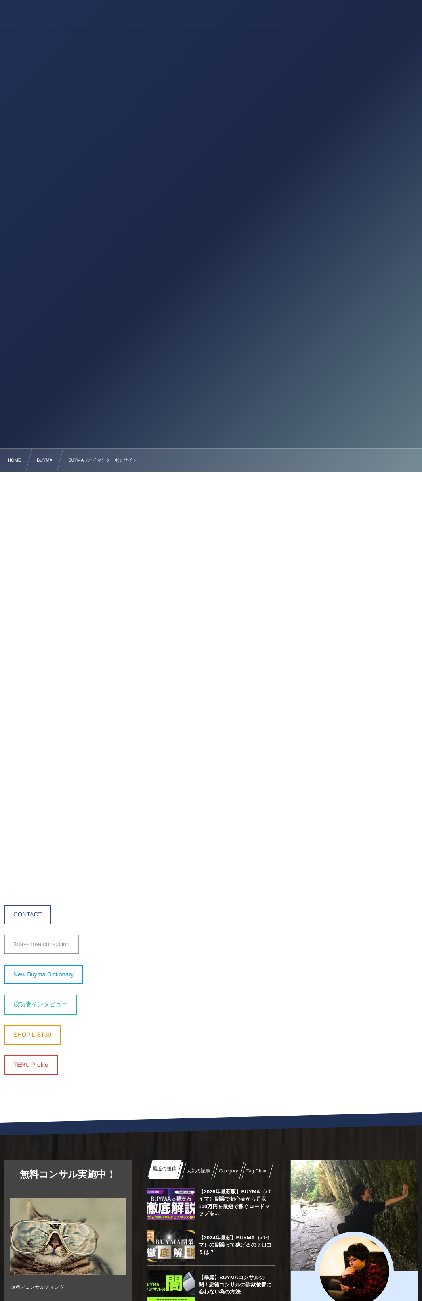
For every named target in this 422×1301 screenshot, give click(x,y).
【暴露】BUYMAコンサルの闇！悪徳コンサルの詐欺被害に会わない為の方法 (235, 1284)
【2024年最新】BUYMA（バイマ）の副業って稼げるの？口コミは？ (235, 1245)
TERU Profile (30, 1065)
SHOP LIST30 (32, 1035)
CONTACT (27, 914)
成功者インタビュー (40, 1004)
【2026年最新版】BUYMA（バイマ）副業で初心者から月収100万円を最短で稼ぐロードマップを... (235, 1202)
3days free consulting (41, 944)
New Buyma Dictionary (43, 974)
